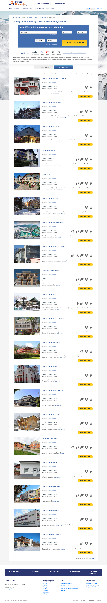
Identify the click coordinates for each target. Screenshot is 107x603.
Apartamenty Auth (50, 463)
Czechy (45, 583)
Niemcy (45, 586)
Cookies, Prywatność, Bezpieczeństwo (70, 588)
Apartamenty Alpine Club (53, 223)
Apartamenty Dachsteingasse (55, 247)
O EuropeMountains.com (67, 586)
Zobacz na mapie (52, 82)
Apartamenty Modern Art (53, 391)
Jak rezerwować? (65, 585)
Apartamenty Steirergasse (53, 319)
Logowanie (99, 8)
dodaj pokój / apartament (51, 44)
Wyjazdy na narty (14, 9)
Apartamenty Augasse (52, 343)
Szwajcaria (46, 592)
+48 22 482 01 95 (43, 4)
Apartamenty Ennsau (51, 415)
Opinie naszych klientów (66, 583)
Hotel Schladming (49, 439)
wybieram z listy (53, 34)
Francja (45, 585)
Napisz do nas (60, 4)
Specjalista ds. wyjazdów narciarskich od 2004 (19, 3)
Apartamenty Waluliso (52, 535)
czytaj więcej (56, 93)
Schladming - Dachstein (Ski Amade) (36, 17)
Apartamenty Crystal (51, 511)
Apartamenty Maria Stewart (54, 79)
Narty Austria (16, 17)
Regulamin (63, 590)
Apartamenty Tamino (51, 487)
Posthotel (46, 175)
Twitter (83, 9)
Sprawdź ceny (85, 96)
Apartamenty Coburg (51, 295)
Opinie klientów (39, 9)
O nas (47, 9)
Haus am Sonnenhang (51, 271)
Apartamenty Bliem (50, 199)
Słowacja (45, 590)
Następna (91, 74)
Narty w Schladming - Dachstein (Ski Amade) (74, 53)
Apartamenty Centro (51, 127)
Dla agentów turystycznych (92, 585)
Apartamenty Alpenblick (53, 103)
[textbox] (38, 32)
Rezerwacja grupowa (91, 583)
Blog (52, 9)
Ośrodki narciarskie (27, 9)
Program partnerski (91, 586)
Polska (45, 588)
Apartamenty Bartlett (52, 367)
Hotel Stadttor (48, 151)
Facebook (81, 9)
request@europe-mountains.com (16, 588)
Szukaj (6, 9)
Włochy (45, 593)
